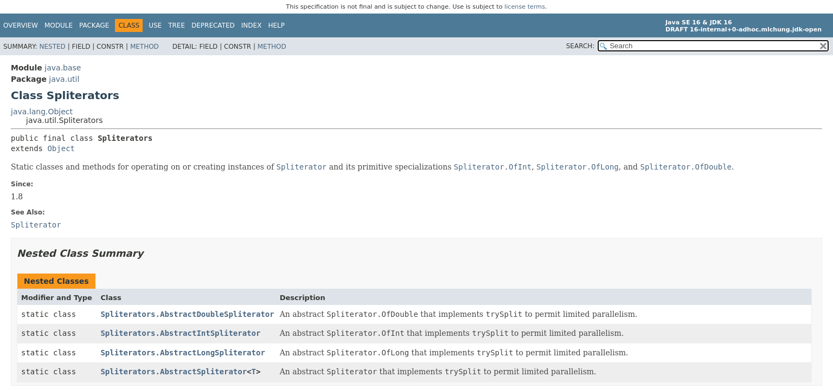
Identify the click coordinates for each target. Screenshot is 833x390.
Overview (20, 25)
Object (61, 148)
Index (251, 25)
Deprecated (213, 25)
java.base (62, 67)
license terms (524, 6)
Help (276, 25)
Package (94, 25)
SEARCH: (580, 46)
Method (144, 46)
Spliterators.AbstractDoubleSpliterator (187, 314)
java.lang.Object (42, 111)
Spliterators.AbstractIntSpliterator (180, 333)
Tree (176, 25)
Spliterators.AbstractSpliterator (173, 371)
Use (155, 25)
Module (58, 25)
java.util (64, 79)
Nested (52, 46)
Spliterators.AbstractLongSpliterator (182, 352)
